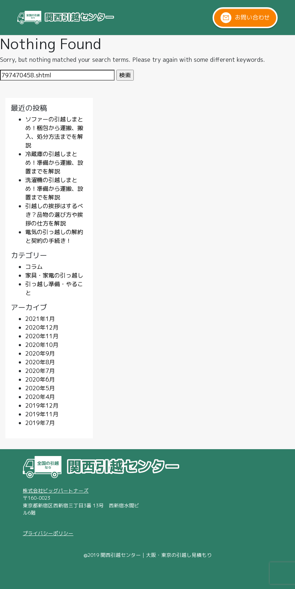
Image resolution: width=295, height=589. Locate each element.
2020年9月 (40, 353)
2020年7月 (40, 371)
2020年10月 (42, 345)
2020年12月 (42, 327)
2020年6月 (40, 379)
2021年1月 (40, 319)
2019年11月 (42, 414)
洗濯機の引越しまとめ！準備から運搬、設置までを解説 (54, 188)
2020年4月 (40, 397)
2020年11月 (42, 336)
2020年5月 (40, 388)
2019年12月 (42, 405)
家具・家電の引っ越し (54, 275)
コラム (34, 267)
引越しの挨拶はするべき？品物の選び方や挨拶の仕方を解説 (54, 214)
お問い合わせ (245, 17)
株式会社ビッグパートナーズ (56, 490)
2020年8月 (40, 362)
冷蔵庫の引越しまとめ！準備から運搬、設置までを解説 (54, 162)
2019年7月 (40, 423)
